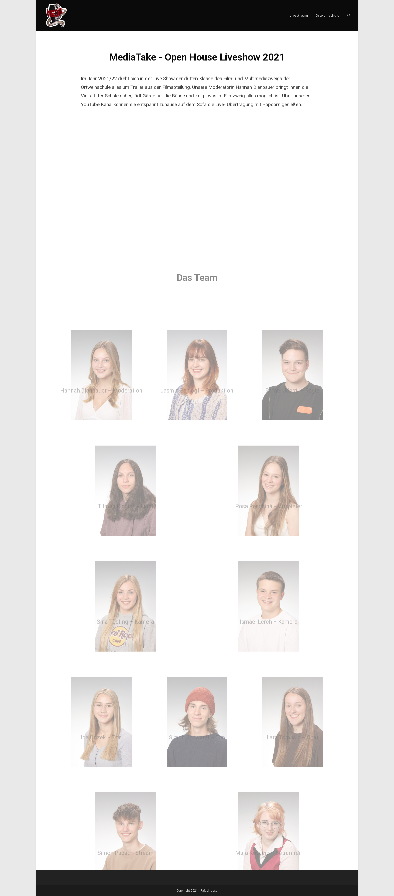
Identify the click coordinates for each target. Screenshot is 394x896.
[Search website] (348, 15)
